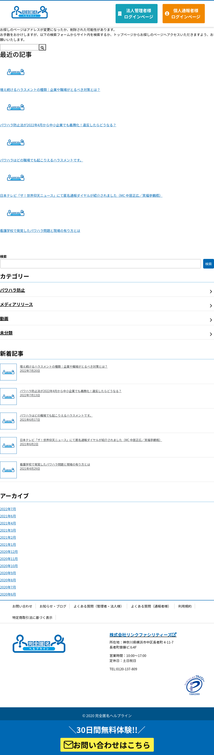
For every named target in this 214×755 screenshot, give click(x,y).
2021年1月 (8, 544)
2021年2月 (8, 537)
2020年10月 (9, 565)
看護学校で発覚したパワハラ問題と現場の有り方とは (40, 230)
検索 (3, 256)
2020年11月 (9, 558)
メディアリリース (16, 304)
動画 (4, 318)
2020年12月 (9, 551)
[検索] (19, 47)
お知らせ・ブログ (53, 606)
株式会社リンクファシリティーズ (143, 635)
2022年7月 (8, 508)
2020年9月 (8, 572)
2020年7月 (8, 587)
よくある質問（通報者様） (151, 606)
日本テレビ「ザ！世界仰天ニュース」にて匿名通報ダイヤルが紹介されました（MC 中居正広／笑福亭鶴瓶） (81, 195)
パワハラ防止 (12, 290)
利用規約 (185, 606)
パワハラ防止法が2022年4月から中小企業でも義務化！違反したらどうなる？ (58, 124)
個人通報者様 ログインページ (185, 13)
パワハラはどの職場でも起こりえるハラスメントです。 (41, 160)
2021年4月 (8, 523)
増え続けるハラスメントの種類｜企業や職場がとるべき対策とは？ (50, 89)
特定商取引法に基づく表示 (32, 617)
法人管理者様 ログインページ (138, 13)
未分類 (6, 333)
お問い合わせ (22, 606)
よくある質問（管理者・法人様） (99, 606)
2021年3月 (8, 530)
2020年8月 (8, 579)
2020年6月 (8, 594)
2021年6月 (8, 515)
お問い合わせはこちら (107, 744)
